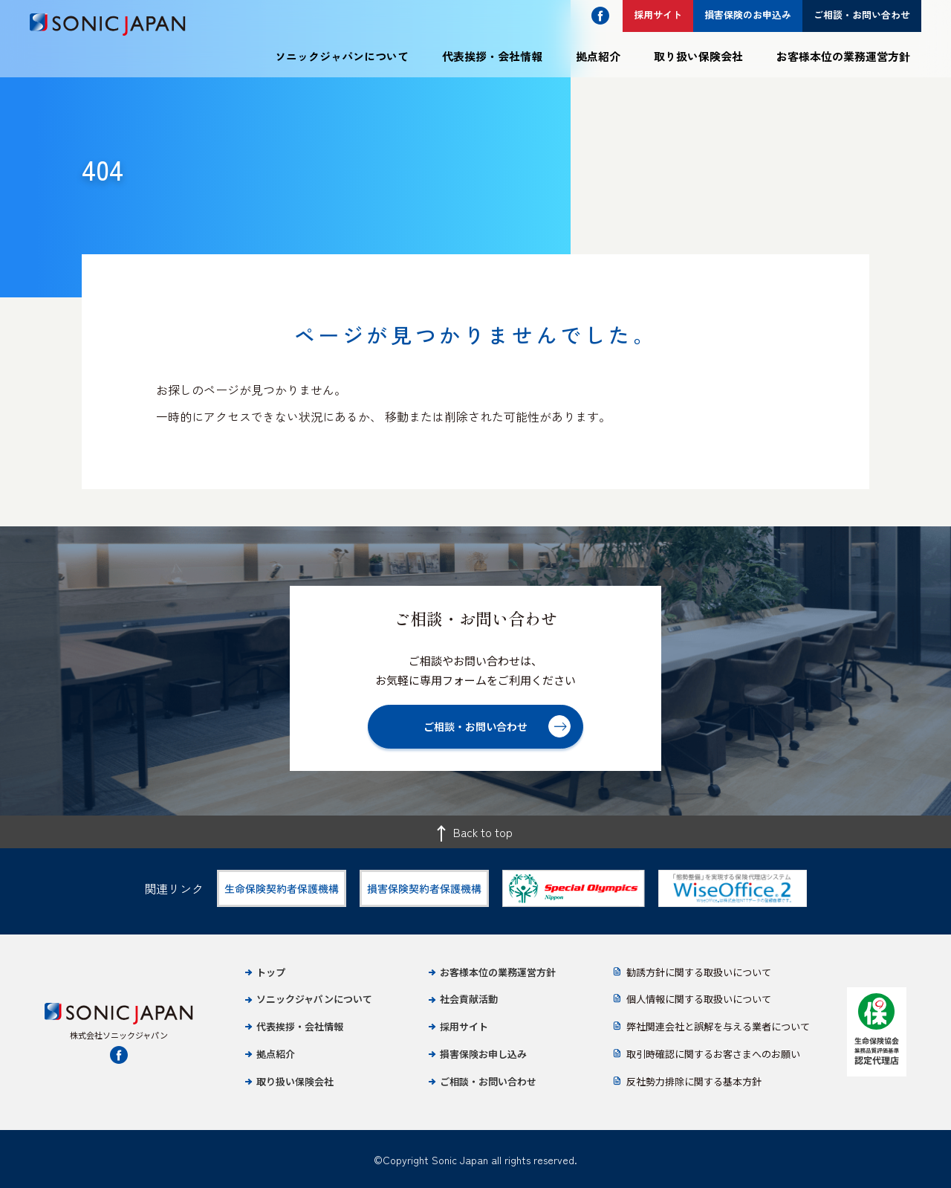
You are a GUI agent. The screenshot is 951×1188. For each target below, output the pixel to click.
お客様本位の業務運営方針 (843, 56)
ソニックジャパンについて (342, 56)
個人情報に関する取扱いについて (698, 999)
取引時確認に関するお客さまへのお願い (713, 1054)
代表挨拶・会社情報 (492, 56)
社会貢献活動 (469, 999)
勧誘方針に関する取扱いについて (698, 972)
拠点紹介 (598, 56)
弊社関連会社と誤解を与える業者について (718, 1026)
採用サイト (464, 1026)
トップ (270, 972)
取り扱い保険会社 (698, 56)
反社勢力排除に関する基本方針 (694, 1081)
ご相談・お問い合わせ (488, 1081)
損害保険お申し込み (483, 1054)
